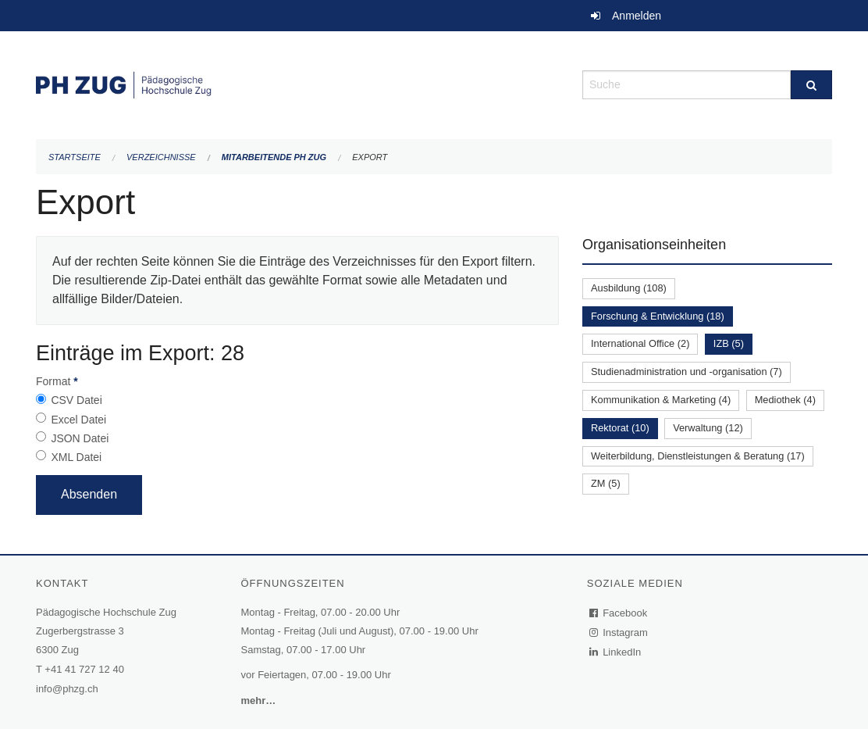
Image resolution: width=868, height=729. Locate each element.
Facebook (619, 613)
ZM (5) (606, 483)
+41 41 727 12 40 (84, 669)
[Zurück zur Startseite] (297, 83)
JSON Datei (79, 438)
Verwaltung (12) (708, 428)
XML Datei (76, 457)
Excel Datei (78, 419)
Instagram (619, 632)
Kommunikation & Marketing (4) (661, 400)
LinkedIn (616, 652)
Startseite (74, 157)
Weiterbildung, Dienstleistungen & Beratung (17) (698, 456)
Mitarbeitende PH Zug (274, 157)
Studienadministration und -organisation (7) (686, 371)
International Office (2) (640, 343)
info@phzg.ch (67, 689)
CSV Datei (76, 400)
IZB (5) (728, 343)
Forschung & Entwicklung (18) (657, 316)
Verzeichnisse (161, 157)
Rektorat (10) (620, 428)
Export (369, 157)
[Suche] (811, 84)
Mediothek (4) (785, 400)
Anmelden (636, 15)
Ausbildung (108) (629, 288)
